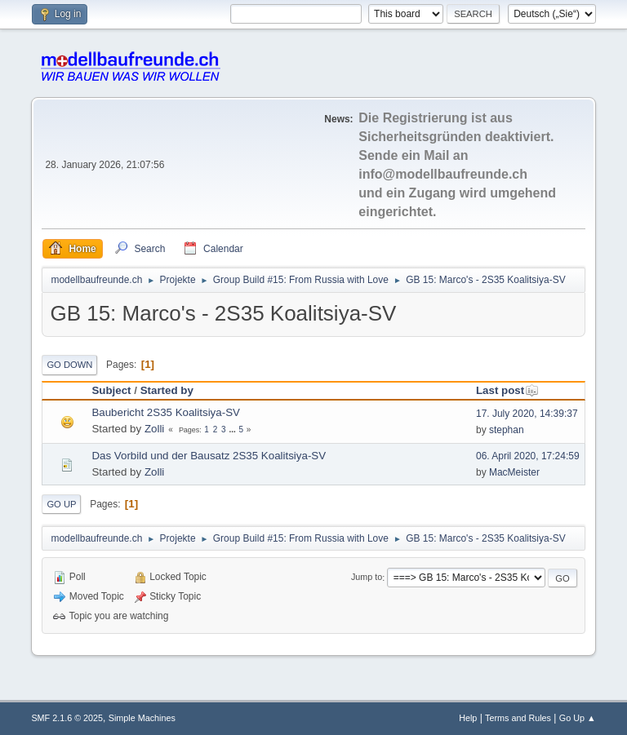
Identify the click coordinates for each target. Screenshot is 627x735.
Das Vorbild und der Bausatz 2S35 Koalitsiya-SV (208, 455)
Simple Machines (142, 718)
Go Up (61, 504)
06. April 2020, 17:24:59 (528, 456)
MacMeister (514, 472)
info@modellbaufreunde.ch (442, 174)
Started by (166, 390)
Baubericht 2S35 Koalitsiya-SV (165, 412)
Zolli (154, 429)
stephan (506, 430)
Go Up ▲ (577, 718)
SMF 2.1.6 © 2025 (67, 718)
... (233, 429)
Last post (507, 390)
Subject (111, 390)
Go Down (69, 365)
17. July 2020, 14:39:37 (527, 413)
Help (468, 718)
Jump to (366, 577)
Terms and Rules (518, 718)
